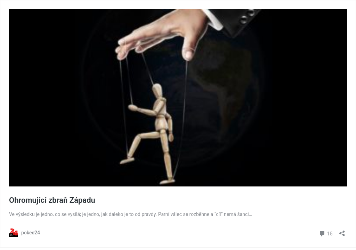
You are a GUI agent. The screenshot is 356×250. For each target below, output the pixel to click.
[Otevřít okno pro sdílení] (342, 231)
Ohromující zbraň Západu (52, 200)
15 (325, 232)
